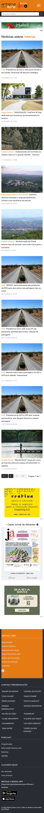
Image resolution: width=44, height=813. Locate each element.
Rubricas (4, 752)
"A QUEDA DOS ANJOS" (32, 718)
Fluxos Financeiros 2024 (11, 654)
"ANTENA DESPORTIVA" (32, 706)
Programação (6, 744)
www (12, 578)
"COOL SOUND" (7, 696)
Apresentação (7, 642)
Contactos (5, 666)
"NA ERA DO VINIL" (9, 714)
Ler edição (32, 578)
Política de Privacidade (10, 658)
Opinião (4, 756)
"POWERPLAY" (29, 714)
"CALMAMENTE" (7, 723)
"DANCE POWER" (30, 696)
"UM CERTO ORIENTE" (32, 723)
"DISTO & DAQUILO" (31, 701)
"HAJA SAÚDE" (7, 728)
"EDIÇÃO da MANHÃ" (10, 691)
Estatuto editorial (8, 646)
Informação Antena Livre (11, 748)
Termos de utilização (9, 662)
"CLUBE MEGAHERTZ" (10, 718)
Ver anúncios (6, 771)
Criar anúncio (6, 775)
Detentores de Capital (10, 650)
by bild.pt (5, 809)
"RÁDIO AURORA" (8, 701)
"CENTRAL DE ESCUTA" (32, 691)
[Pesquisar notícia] (20, 14)
